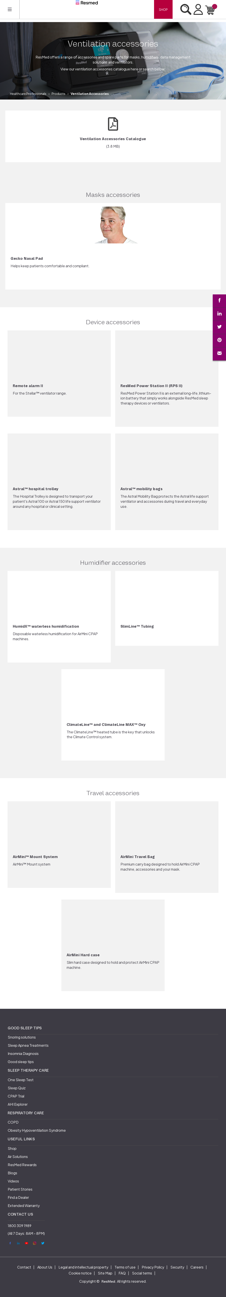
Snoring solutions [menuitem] (22, 1037)
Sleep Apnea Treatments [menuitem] (28, 1045)
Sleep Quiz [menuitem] (17, 1088)
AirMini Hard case (83, 955)
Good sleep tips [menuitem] (21, 1061)
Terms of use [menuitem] (125, 1267)
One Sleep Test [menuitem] (21, 1079)
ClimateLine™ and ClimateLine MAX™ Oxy (106, 725)
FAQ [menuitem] (122, 1273)
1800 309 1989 (19, 1225)
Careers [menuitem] (196, 1267)
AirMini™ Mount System (35, 857)
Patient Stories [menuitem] (20, 1189)
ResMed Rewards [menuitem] (22, 1164)
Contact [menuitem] (24, 1267)
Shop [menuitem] (12, 1148)
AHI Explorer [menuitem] (18, 1104)
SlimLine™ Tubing (137, 626)
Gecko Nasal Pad (27, 258)
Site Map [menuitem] (105, 1273)
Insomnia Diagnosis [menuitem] (23, 1053)
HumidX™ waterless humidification (46, 626)
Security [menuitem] (177, 1267)
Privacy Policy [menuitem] (153, 1267)
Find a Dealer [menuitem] (18, 1197)
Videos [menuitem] (13, 1181)
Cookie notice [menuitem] (80, 1273)
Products (58, 94)
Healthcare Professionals (28, 94)
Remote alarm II (28, 386)
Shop (163, 9)
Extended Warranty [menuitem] (24, 1205)
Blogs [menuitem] (12, 1173)
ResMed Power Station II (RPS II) (152, 386)
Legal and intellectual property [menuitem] (83, 1267)
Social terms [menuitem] (142, 1273)
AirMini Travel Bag (138, 857)
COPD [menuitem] (13, 1122)
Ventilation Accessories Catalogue (113, 139)
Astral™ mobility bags (142, 489)
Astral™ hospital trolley (35, 489)
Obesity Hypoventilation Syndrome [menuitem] (37, 1130)
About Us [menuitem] (44, 1267)
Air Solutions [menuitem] (18, 1156)
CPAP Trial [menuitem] (16, 1096)
